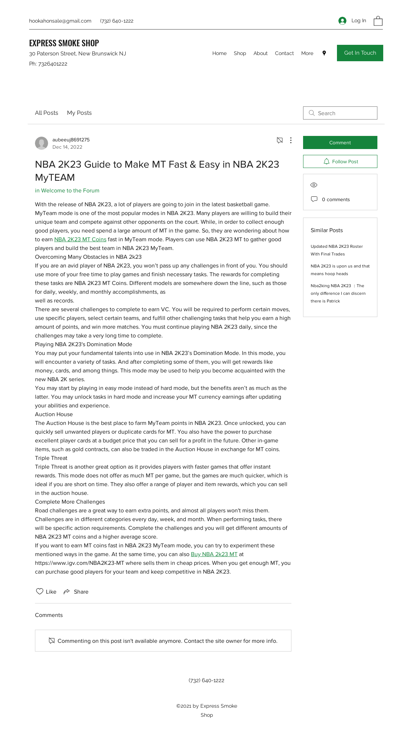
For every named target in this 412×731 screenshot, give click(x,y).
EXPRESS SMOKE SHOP (64, 42)
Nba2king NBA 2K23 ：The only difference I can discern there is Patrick (338, 293)
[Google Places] (324, 53)
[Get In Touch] (360, 53)
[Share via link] (75, 591)
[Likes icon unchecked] (39, 591)
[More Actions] (287, 140)
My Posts (79, 112)
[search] (340, 113)
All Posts (46, 112)
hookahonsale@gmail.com (60, 21)
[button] (378, 20)
